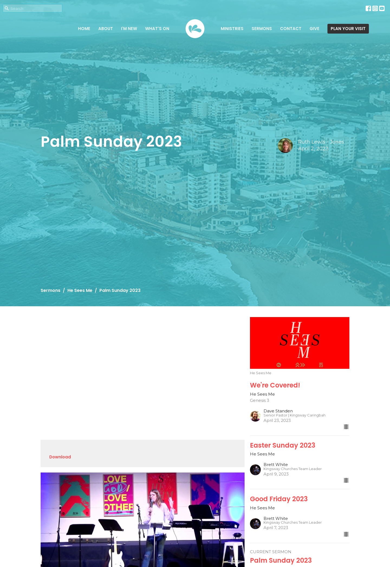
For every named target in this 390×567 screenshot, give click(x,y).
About (105, 28)
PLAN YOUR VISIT (348, 28)
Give (314, 28)
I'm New (129, 28)
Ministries (232, 28)
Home (84, 28)
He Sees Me (79, 290)
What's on (157, 28)
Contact (290, 28)
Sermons (262, 28)
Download (60, 457)
